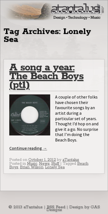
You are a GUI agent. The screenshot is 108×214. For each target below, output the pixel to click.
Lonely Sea (55, 167)
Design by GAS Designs (73, 208)
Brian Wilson (31, 167)
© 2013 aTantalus (25, 207)
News (44, 163)
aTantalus (70, 159)
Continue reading (28, 148)
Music (32, 163)
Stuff (55, 163)
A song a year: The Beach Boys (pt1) (46, 76)
